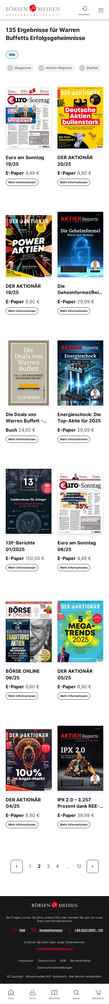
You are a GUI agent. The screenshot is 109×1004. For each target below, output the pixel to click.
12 (79, 866)
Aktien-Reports (55, 68)
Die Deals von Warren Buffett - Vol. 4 (24, 420)
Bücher (89, 68)
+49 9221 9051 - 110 (88, 930)
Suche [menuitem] (76, 994)
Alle (12, 54)
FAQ (22, 930)
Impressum (25, 960)
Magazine (19, 68)
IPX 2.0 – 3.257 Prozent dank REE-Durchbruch (79, 806)
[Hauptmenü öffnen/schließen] (100, 10)
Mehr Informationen (22, 182)
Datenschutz (47, 960)
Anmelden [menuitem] (84, 10)
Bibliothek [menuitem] (54, 994)
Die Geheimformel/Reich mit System (81, 292)
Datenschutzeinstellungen (54, 967)
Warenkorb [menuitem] (98, 994)
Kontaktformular (51, 930)
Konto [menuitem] (32, 994)
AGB (63, 960)
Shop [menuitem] (11, 994)
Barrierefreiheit (80, 960)
